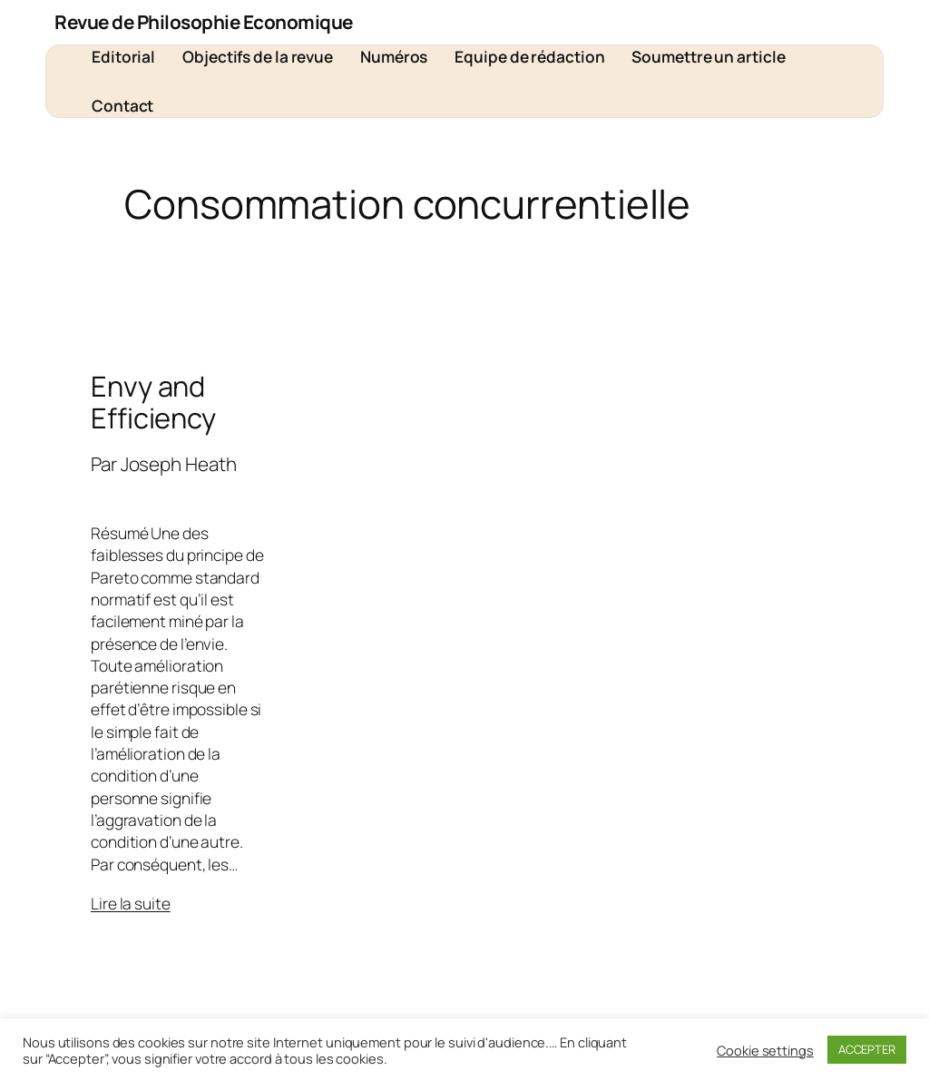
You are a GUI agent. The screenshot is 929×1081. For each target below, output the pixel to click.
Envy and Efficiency (153, 401)
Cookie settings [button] (765, 1050)
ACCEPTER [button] (866, 1049)
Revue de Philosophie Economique (203, 21)
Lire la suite (131, 903)
